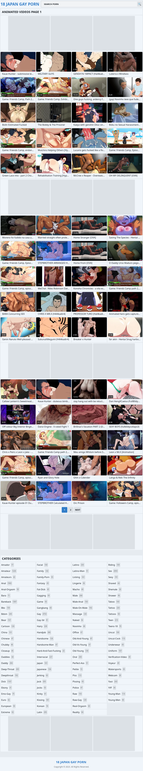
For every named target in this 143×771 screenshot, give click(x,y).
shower (114, 595)
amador (7, 565)
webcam (115, 675)
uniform (115, 651)
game (42, 602)
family (43, 571)
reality (78, 712)
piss (77, 675)
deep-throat (10, 669)
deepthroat (10, 675)
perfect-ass (81, 663)
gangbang (44, 608)
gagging (43, 595)
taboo (114, 602)
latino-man (81, 571)
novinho (79, 626)
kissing (43, 700)
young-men (116, 700)
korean (43, 706)
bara (5, 595)
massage (80, 614)
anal (6, 583)
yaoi (113, 681)
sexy (113, 577)
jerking (43, 675)
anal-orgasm (10, 589)
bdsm (7, 614)
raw (77, 694)
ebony (6, 688)
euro (5, 700)
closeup (7, 651)
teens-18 (115, 626)
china (7, 632)
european (8, 706)
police (78, 688)
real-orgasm (82, 706)
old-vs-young (82, 645)
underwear (116, 645)
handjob (44, 632)
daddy (7, 663)
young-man (117, 694)
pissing (78, 681)
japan (42, 663)
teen (113, 620)
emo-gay (8, 694)
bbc (5, 608)
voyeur (114, 663)
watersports (117, 669)
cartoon (8, 626)
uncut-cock (117, 638)
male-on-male (83, 608)
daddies (7, 657)
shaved (114, 583)
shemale (115, 589)
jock (42, 681)
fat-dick (43, 589)
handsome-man (47, 645)
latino (78, 565)
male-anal (80, 602)
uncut (114, 632)
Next (77, 509)
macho (78, 589)
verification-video (119, 657)
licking (79, 577)
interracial (45, 657)
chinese (7, 638)
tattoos (114, 614)
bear (6, 620)
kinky (42, 694)
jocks (42, 688)
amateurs (8, 577)
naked (78, 620)
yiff (112, 688)
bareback (9, 602)
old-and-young (83, 638)
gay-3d (43, 620)
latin (42, 712)
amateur (9, 571)
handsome (45, 638)
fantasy (43, 583)
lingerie (79, 583)
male (78, 595)
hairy (42, 626)
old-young (81, 651)
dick (6, 681)
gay (42, 614)
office (78, 632)
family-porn (45, 577)
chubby (7, 645)
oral (77, 657)
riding (114, 565)
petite (78, 669)
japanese (44, 669)
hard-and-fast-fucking (51, 651)
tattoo (114, 608)
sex (113, 571)
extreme (7, 712)
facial (42, 565)
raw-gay (80, 700)
